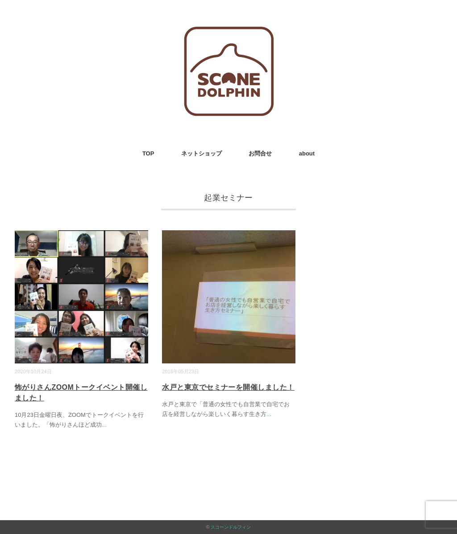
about (307, 153)
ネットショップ (201, 153)
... (104, 424)
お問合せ (260, 153)
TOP (148, 153)
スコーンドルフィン (231, 527)
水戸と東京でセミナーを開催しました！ (228, 387)
